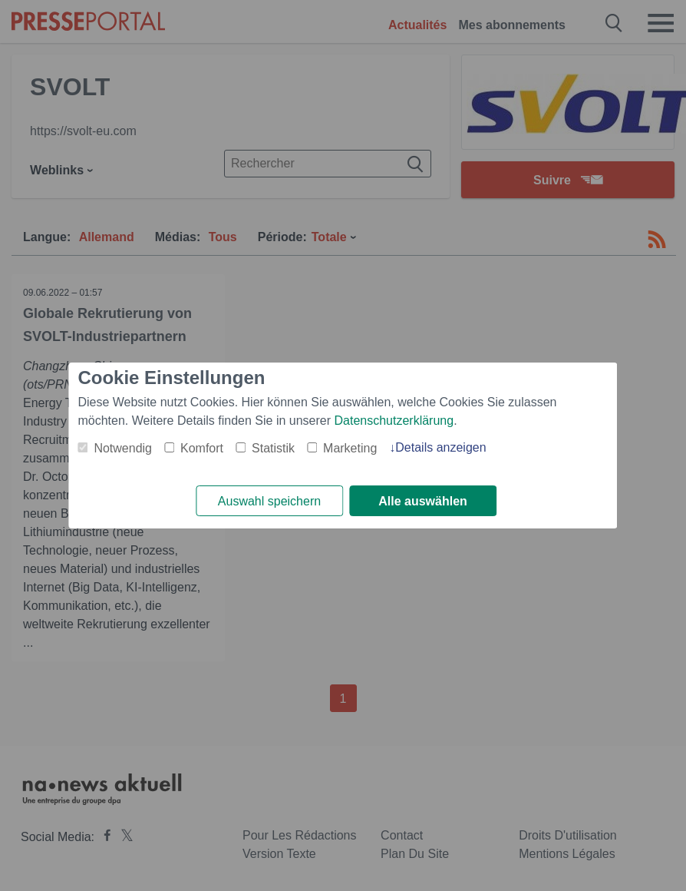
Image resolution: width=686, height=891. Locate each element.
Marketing (350, 448)
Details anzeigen (440, 447)
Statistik (273, 448)
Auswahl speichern (269, 501)
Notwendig (123, 448)
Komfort (201, 448)
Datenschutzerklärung (394, 420)
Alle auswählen (422, 501)
